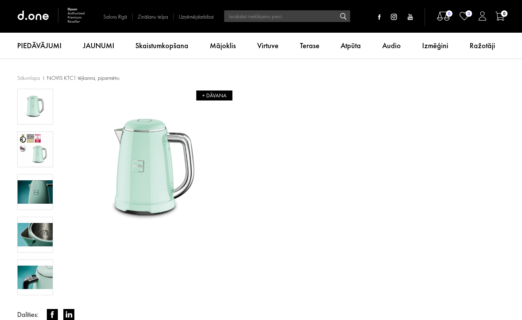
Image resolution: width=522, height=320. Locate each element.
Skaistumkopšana (161, 46)
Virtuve (268, 46)
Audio (391, 46)
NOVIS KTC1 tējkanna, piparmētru (83, 78)
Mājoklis (223, 46)
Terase (310, 46)
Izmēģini (435, 46)
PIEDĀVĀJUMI (39, 46)
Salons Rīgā (115, 16)
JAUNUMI (98, 46)
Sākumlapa (28, 78)
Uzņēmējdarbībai (196, 16)
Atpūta (351, 46)
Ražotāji (482, 46)
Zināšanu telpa (153, 16)
